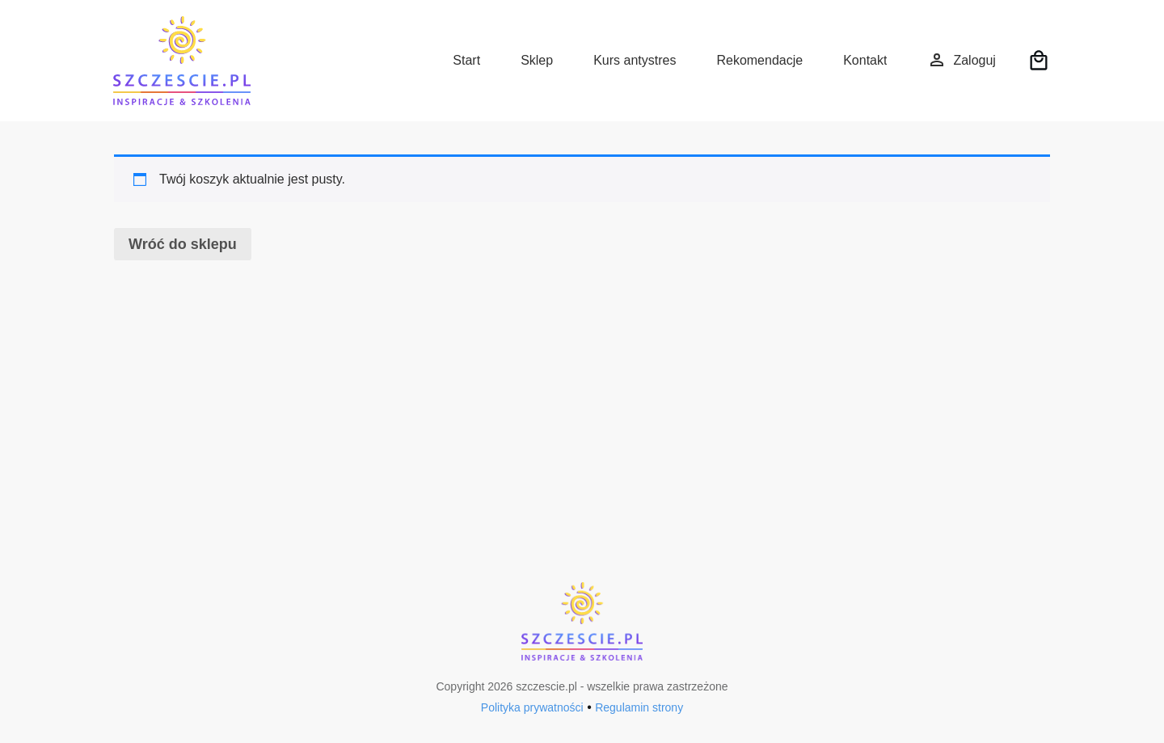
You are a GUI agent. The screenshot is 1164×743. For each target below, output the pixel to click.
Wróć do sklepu (183, 244)
